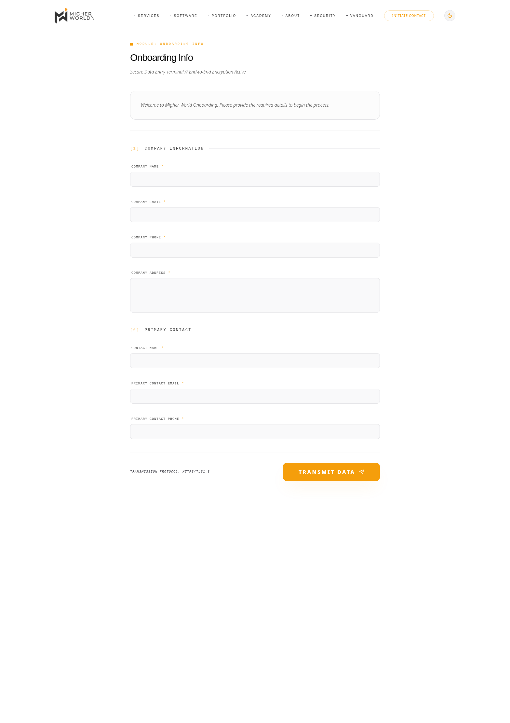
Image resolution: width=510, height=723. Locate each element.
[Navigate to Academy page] (259, 15)
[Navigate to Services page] (146, 15)
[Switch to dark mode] (449, 15)
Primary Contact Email (157, 383)
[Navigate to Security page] (323, 15)
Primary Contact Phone (157, 419)
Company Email (148, 202)
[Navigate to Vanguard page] (360, 15)
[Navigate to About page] (291, 15)
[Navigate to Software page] (183, 15)
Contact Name (147, 348)
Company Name (147, 166)
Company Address (150, 273)
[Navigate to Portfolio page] (222, 15)
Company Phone (148, 237)
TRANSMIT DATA (331, 471)
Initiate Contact (409, 15)
